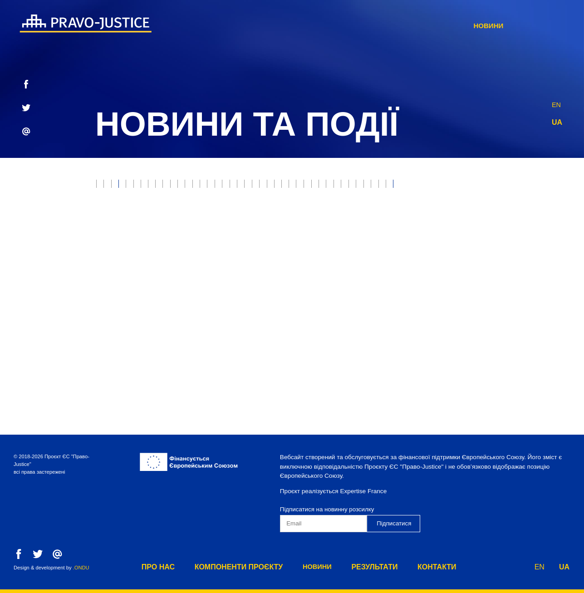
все (107, 186)
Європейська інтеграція (355, 280)
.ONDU (81, 567)
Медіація (148, 261)
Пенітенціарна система (142, 299)
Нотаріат (200, 243)
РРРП (439, 186)
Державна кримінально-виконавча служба (371, 261)
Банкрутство (260, 205)
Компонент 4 (244, 317)
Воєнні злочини (425, 205)
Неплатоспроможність (339, 205)
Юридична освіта (265, 280)
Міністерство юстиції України (395, 243)
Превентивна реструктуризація (402, 299)
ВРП (543, 243)
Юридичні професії (248, 224)
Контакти (519, 25)
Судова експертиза (135, 243)
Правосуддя (196, 186)
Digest (475, 261)
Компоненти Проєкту (325, 25)
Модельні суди (195, 205)
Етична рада (485, 186)
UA (557, 122)
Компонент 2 (123, 317)
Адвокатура (532, 224)
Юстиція (144, 186)
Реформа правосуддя (456, 224)
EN (557, 102)
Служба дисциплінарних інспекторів (265, 299)
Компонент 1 (496, 299)
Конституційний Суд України (228, 261)
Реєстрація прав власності (280, 243)
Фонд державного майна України (159, 280)
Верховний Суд (127, 205)
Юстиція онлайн (492, 243)
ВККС (109, 261)
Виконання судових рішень (150, 224)
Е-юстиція (397, 186)
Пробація (347, 186)
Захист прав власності (274, 186)
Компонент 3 (184, 317)
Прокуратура (491, 205)
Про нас (248, 25)
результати (459, 25)
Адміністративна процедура (463, 280)
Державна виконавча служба (349, 224)
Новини (402, 25)
